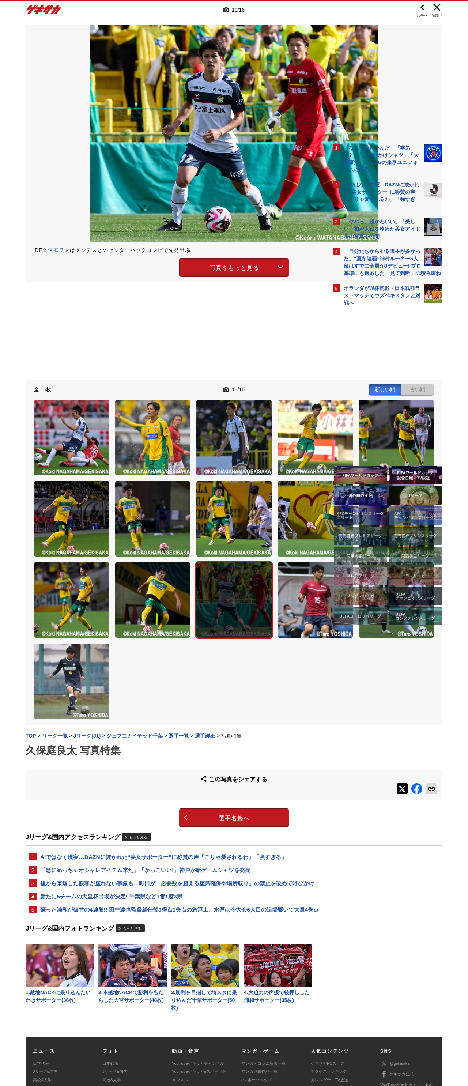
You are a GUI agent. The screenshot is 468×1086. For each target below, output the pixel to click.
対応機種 (128, 1032)
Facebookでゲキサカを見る (374, 435)
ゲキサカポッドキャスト (194, 1004)
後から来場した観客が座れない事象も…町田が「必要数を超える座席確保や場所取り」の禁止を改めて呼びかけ (174, 782)
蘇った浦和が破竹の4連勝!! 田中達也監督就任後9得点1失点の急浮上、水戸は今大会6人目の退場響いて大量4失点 (176, 818)
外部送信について (332, 1032)
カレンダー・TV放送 (329, 995)
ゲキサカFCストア (327, 979)
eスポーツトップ (256, 995)
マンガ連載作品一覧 (259, 987)
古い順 (289, 388)
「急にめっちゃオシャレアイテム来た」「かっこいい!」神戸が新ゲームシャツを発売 (145, 764)
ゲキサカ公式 (397, 990)
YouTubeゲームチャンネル (404, 1011)
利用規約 (249, 1032)
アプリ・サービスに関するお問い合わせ (250, 1040)
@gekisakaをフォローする (373, 420)
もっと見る (138, 730)
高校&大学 (42, 995)
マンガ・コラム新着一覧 (263, 979)
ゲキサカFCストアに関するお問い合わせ (332, 1040)
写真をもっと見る (170, 266)
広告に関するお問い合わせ (123, 1040)
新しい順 (257, 388)
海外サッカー (45, 1004)
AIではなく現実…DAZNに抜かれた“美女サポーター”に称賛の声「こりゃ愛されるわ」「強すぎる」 (163, 750)
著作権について (160, 1032)
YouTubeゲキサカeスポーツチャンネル (199, 991)
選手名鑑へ (170, 711)
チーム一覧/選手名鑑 (329, 1004)
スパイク (41, 1012)
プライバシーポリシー (286, 1032)
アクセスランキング (329, 987)
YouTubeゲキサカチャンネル (198, 979)
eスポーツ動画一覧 (258, 1012)
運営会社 (191, 1032)
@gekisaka (395, 979)
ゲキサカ (44, 12)
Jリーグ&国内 (45, 987)
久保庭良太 (56, 250)
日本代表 (41, 979)
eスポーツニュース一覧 (262, 1004)
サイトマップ (220, 1032)
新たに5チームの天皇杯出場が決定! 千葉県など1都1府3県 (111, 800)
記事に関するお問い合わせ (180, 1040)
